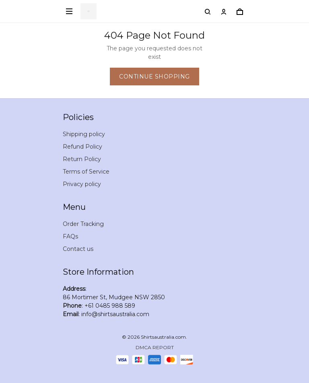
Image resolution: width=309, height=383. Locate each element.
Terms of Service (86, 171)
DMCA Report (155, 347)
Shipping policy (84, 134)
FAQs (70, 236)
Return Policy (82, 159)
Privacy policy (82, 184)
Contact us (78, 249)
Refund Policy (82, 146)
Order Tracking (83, 224)
